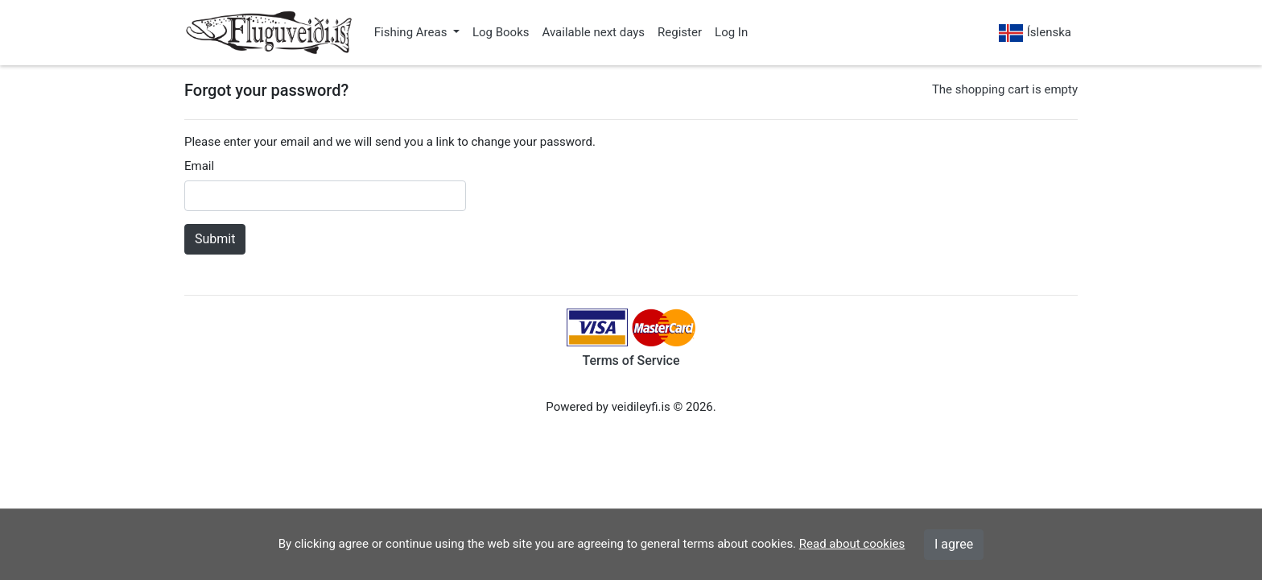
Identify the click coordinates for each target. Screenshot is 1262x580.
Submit (215, 238)
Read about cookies (852, 543)
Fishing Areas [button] (412, 32)
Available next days (593, 32)
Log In (731, 32)
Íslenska (1035, 33)
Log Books (501, 32)
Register (680, 32)
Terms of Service (630, 360)
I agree (953, 544)
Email (199, 166)
